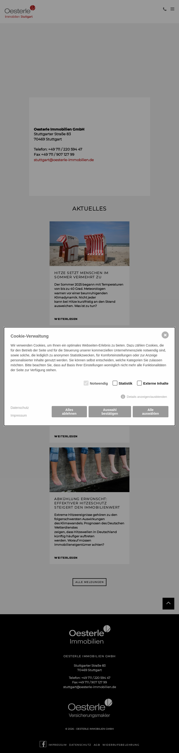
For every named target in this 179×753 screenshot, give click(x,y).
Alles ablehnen (69, 411)
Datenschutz (20, 408)
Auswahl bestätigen (109, 411)
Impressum (19, 415)
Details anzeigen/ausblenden (147, 396)
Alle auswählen (150, 411)
